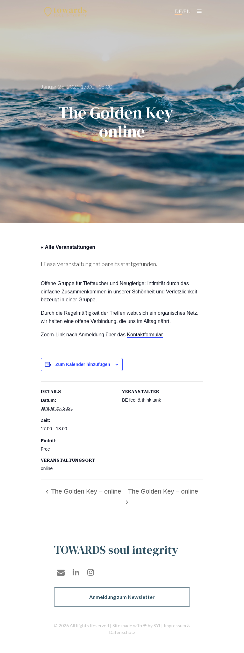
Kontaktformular (145, 334)
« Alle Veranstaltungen (68, 247)
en (187, 11)
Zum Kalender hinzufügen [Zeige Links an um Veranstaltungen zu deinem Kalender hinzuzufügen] (82, 364)
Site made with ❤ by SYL (136, 625)
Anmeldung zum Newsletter (122, 597)
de (178, 11)
